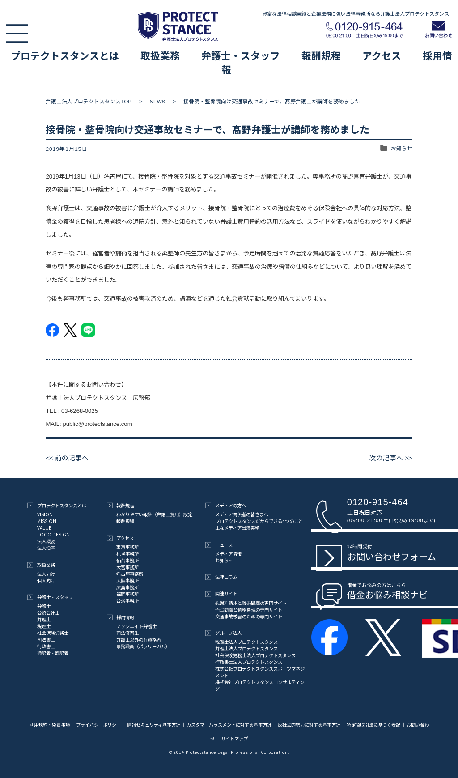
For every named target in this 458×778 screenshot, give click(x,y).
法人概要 (46, 541)
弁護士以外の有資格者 (138, 639)
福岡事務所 (127, 594)
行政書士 (46, 646)
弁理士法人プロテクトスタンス (246, 648)
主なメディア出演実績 (237, 527)
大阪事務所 (127, 580)
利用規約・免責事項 (50, 724)
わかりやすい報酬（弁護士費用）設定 (154, 514)
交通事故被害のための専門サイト (248, 616)
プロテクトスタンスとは (65, 55)
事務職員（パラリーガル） (143, 646)
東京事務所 (127, 547)
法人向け (46, 573)
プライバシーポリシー (98, 724)
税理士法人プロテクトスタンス (246, 641)
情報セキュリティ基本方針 (153, 724)
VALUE (44, 527)
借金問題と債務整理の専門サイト (248, 609)
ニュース (219, 544)
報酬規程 (321, 55)
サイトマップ (234, 738)
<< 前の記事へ (67, 458)
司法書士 (46, 639)
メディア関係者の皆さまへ (241, 514)
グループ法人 (223, 632)
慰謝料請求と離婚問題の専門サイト (251, 602)
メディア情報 (228, 553)
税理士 (44, 626)
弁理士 (44, 619)
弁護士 (44, 606)
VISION (45, 514)
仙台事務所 (127, 560)
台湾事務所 (127, 600)
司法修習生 (127, 632)
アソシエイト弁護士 (136, 626)
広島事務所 (127, 587)
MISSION (46, 521)
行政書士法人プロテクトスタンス (248, 662)
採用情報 (121, 617)
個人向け (46, 580)
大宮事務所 (127, 567)
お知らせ (401, 149)
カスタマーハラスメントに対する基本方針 (229, 724)
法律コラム (221, 577)
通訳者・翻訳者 (52, 653)
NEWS (157, 101)
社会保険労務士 (52, 632)
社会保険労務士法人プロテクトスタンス (255, 655)
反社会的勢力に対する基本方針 (309, 724)
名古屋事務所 (129, 573)
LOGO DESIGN (53, 534)
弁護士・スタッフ (240, 55)
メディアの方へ (225, 505)
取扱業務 (160, 55)
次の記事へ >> (390, 458)
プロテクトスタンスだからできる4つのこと (259, 521)
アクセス (381, 55)
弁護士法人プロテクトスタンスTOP (88, 101)
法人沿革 (46, 547)
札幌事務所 (127, 553)
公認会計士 (48, 612)
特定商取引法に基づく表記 (373, 724)
